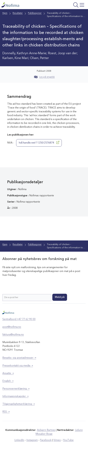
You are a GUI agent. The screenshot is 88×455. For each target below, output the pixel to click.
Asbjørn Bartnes (46, 430)
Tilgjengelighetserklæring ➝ (18, 404)
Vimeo (57, 440)
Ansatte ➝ (8, 373)
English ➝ (7, 381)
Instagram (32, 440)
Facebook (46, 440)
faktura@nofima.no (13, 334)
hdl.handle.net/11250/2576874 (39, 142)
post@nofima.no (11, 327)
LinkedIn (19, 440)
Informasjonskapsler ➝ (15, 396)
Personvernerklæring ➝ (15, 388)
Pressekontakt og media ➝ (17, 365)
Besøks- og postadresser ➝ (19, 357)
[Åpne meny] (70, 5)
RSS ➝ (6, 412)
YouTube (68, 440)
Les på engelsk (44, 77)
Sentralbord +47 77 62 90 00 (19, 319)
